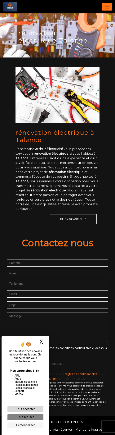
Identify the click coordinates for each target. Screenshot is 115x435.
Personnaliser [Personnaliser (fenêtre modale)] (25, 425)
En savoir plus (73, 219)
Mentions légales (88, 429)
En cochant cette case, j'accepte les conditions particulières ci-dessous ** (59, 350)
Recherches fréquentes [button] (57, 422)
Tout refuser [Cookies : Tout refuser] (25, 417)
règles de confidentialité (81, 374)
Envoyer (57, 363)
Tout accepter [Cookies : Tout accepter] (25, 409)
